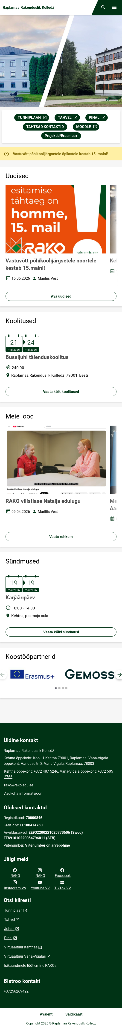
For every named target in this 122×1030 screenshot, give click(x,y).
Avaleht (46, 1014)
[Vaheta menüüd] (114, 7)
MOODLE (87, 127)
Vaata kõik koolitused (61, 392)
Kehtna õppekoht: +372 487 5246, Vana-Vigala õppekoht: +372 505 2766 (58, 774)
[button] (56, 688)
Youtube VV (40, 884)
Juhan (9, 929)
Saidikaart (73, 1014)
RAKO (15, 872)
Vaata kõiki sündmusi (61, 632)
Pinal (8, 938)
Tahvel (9, 919)
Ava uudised (61, 296)
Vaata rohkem (61, 537)
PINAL (98, 118)
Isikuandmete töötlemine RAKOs (30, 965)
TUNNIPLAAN (33, 118)
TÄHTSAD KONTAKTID (45, 127)
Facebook (63, 872)
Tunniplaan (13, 910)
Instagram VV (15, 884)
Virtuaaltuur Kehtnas (21, 947)
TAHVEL (69, 118)
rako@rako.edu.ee (18, 785)
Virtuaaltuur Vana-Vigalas (25, 956)
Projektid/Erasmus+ (61, 136)
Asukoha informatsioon (23, 793)
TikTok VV (62, 884)
